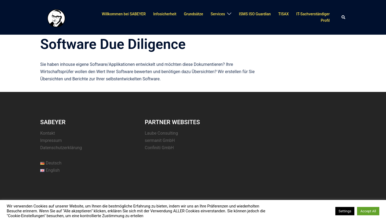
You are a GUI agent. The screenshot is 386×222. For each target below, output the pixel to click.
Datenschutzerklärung (61, 147)
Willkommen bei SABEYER (124, 14)
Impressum (51, 140)
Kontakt (47, 133)
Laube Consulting (161, 133)
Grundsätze (193, 14)
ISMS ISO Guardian (255, 14)
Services (218, 14)
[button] (344, 17)
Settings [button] (345, 211)
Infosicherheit (164, 14)
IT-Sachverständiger (313, 14)
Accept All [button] (368, 211)
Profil (325, 20)
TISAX (283, 14)
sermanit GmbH (160, 140)
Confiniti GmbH (159, 147)
